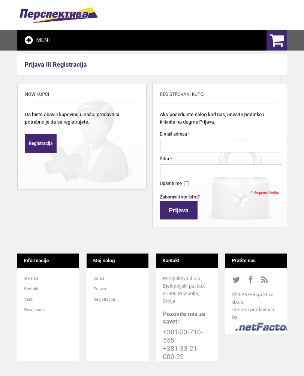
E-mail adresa (173, 134)
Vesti (29, 299)
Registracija (104, 299)
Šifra (164, 159)
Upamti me (172, 183)
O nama (31, 278)
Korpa (99, 278)
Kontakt (31, 288)
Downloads (34, 309)
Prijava (100, 288)
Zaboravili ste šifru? (180, 197)
